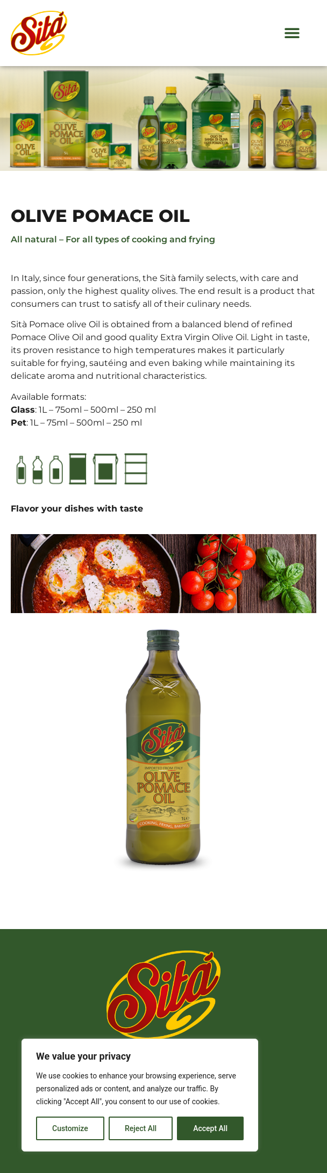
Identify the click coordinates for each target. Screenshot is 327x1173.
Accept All (210, 1128)
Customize (70, 1128)
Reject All (141, 1128)
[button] (292, 33)
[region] (140, 1095)
